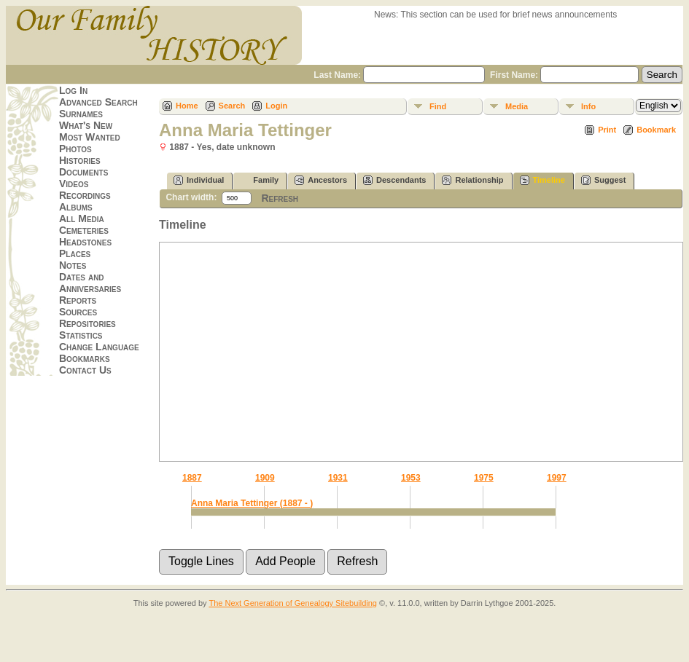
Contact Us (85, 370)
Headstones (85, 242)
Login (276, 105)
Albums (76, 207)
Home (187, 105)
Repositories (87, 323)
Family (259, 180)
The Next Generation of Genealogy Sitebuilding (293, 603)
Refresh (279, 198)
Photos (75, 148)
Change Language (99, 346)
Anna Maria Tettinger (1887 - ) (252, 503)
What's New (85, 125)
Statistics (81, 335)
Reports (77, 300)
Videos (73, 183)
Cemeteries (84, 230)
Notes (72, 265)
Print (607, 129)
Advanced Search (98, 102)
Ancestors (321, 180)
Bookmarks (84, 358)
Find (437, 106)
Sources (78, 312)
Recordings (85, 195)
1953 (411, 478)
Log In (73, 90)
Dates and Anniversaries (90, 282)
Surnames (81, 113)
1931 (338, 478)
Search (232, 105)
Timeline (542, 180)
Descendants (394, 180)
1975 (484, 478)
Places (74, 253)
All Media (81, 218)
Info (588, 106)
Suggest (603, 180)
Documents (83, 172)
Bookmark (656, 129)
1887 (192, 478)
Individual (199, 180)
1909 (265, 478)
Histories (80, 160)
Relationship (472, 180)
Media (516, 106)
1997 (557, 478)
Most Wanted (89, 137)
